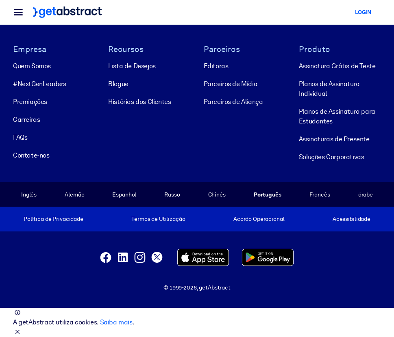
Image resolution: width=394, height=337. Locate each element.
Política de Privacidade (53, 219)
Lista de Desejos (132, 66)
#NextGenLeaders (39, 84)
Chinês (217, 194)
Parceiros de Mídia (231, 84)
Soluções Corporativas (331, 157)
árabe (365, 194)
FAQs (20, 137)
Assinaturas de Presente (334, 139)
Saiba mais (116, 322)
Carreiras (26, 119)
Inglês (29, 194)
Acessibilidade (351, 219)
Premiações (30, 102)
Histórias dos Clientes (139, 102)
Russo (172, 194)
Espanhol (124, 194)
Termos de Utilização (158, 219)
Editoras (216, 66)
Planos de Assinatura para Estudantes (337, 116)
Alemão (74, 194)
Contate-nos (31, 155)
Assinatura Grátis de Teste (337, 66)
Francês (319, 194)
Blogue (118, 84)
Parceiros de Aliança (233, 102)
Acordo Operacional (259, 219)
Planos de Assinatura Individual (329, 88)
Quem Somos (32, 66)
